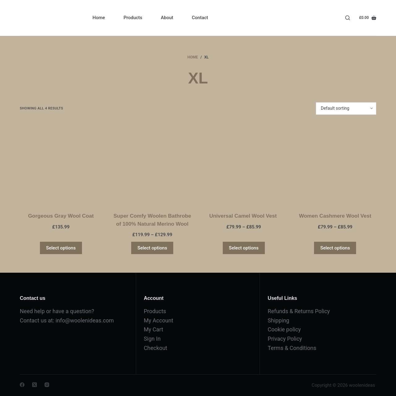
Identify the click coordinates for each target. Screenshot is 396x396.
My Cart (153, 329)
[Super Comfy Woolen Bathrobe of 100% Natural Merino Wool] (152, 163)
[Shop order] (346, 108)
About (167, 17)
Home (99, 17)
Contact (200, 17)
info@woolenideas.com (85, 320)
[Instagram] (47, 384)
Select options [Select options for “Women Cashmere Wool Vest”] (335, 248)
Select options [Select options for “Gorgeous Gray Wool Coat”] (61, 248)
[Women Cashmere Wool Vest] (335, 163)
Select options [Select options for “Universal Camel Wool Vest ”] (244, 248)
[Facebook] (22, 384)
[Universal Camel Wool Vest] (244, 163)
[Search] (347, 17)
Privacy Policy (285, 338)
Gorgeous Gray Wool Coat (61, 216)
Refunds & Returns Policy (299, 311)
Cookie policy (284, 329)
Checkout (155, 348)
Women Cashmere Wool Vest (335, 216)
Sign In (152, 338)
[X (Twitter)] (34, 384)
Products (132, 17)
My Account (158, 320)
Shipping (278, 320)
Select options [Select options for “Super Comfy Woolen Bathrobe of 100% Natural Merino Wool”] (152, 248)
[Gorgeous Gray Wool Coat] (61, 163)
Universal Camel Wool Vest (243, 216)
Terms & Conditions (292, 348)
